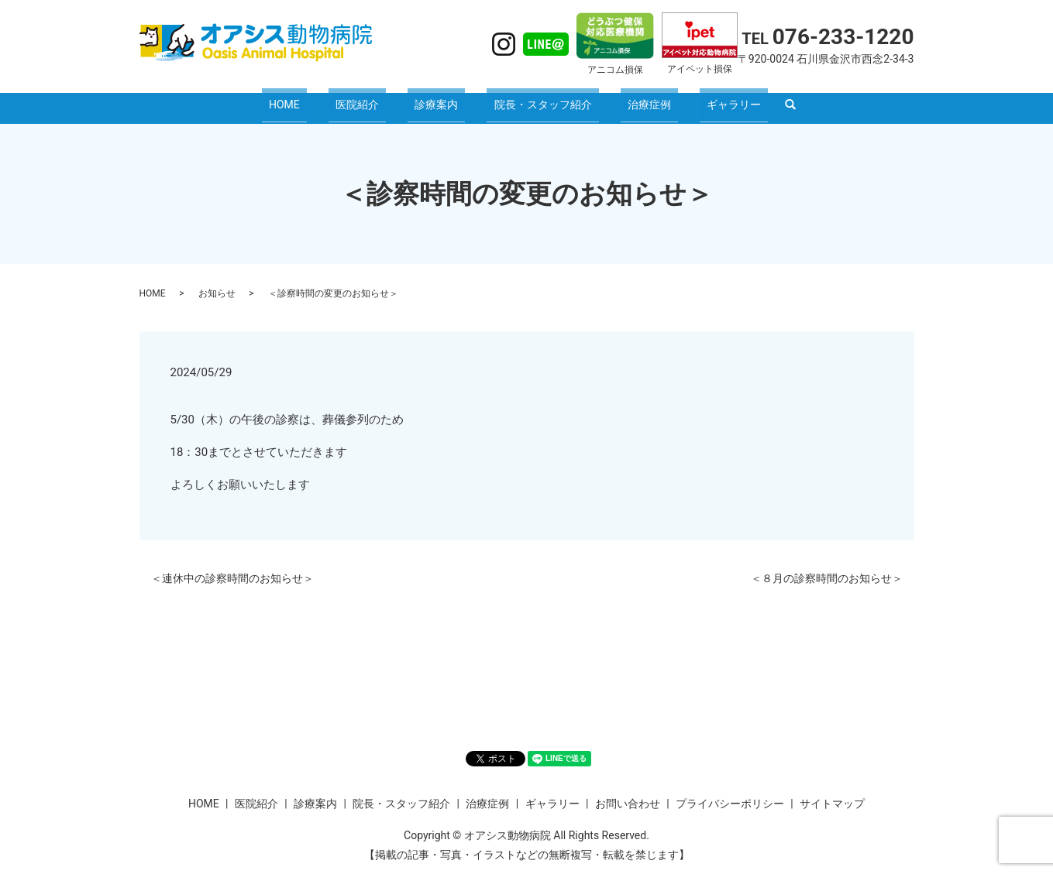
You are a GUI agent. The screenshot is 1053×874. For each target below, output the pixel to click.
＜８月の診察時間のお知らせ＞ (827, 568)
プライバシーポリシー (730, 793)
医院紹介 (378, 99)
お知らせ (217, 283)
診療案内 (443, 99)
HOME (320, 99)
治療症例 (627, 99)
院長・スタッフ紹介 (535, 99)
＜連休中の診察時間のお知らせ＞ (232, 568)
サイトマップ (832, 793)
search (747, 100)
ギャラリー (698, 99)
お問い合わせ (627, 793)
